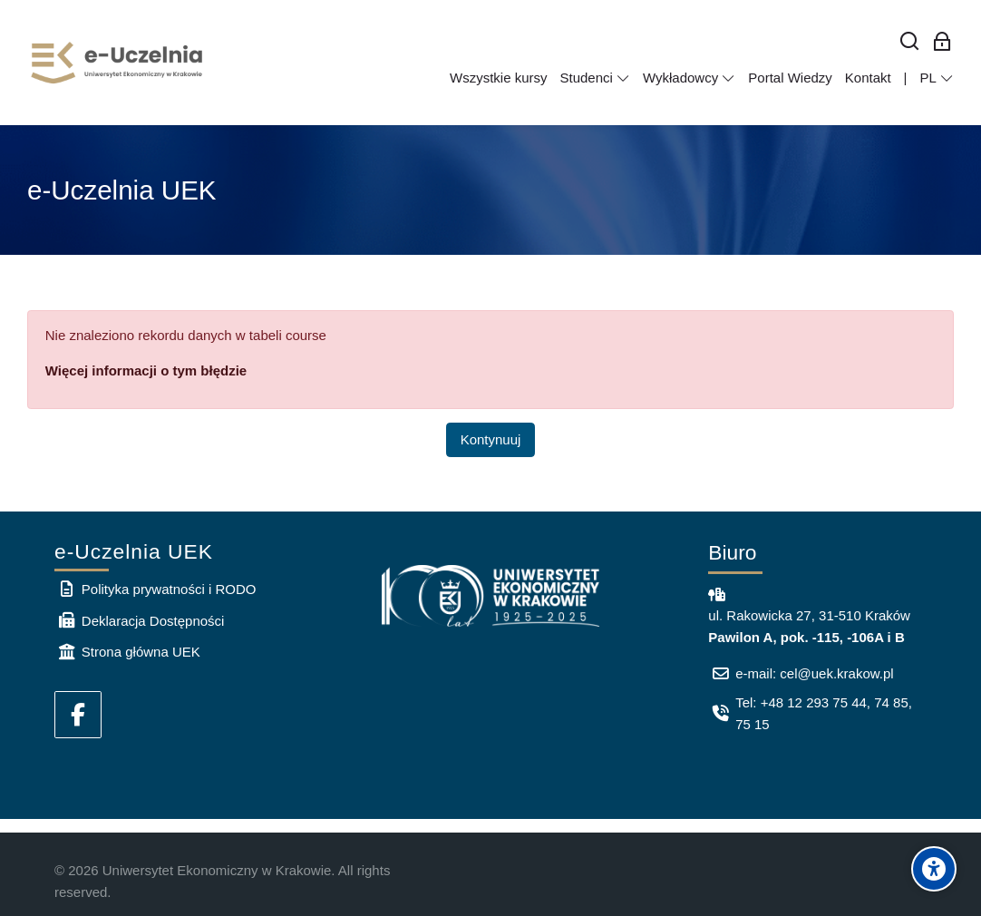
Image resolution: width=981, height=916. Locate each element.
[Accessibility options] (934, 869)
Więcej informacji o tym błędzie (146, 370)
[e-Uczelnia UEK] (118, 62)
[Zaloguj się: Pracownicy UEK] (942, 42)
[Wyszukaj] (909, 42)
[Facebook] (78, 714)
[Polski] (936, 78)
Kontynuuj (491, 439)
